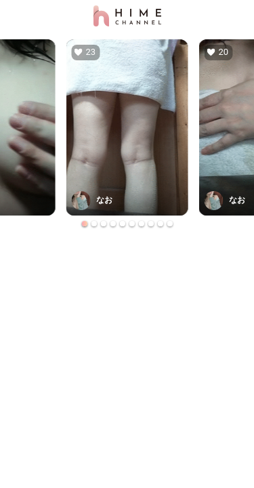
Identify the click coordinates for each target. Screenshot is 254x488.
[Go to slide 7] (141, 223)
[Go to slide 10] (170, 223)
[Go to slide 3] (103, 223)
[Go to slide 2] (94, 223)
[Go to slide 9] (160, 223)
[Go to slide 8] (151, 223)
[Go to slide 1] (84, 223)
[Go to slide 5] (122, 223)
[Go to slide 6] (132, 223)
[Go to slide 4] (113, 223)
